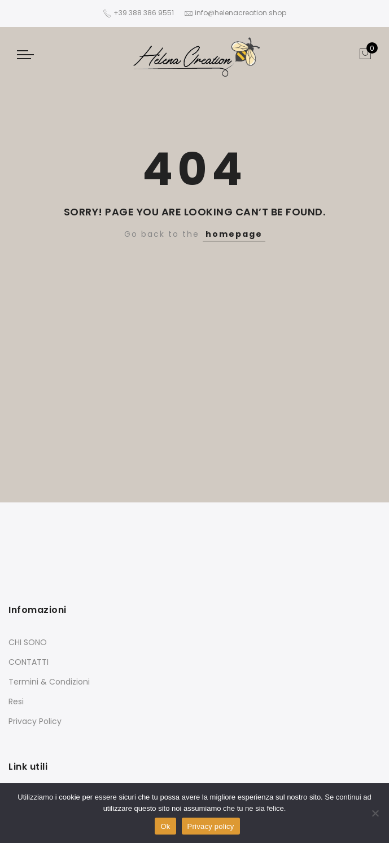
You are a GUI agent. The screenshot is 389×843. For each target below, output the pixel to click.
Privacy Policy (35, 721)
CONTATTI (28, 662)
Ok (165, 826)
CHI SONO (27, 642)
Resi (16, 701)
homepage (234, 234)
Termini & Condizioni (49, 681)
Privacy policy (210, 826)
